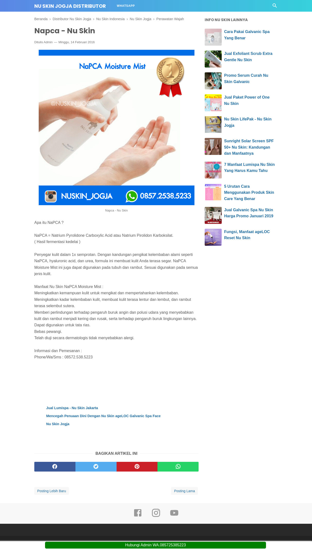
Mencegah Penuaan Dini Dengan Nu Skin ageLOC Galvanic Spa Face (103, 416)
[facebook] (54, 467)
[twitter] (96, 467)
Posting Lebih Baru (51, 491)
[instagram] (156, 516)
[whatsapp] (178, 467)
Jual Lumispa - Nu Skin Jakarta (72, 408)
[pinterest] (137, 467)
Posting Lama (184, 491)
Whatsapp (126, 6)
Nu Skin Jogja (57, 424)
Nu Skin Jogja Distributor (70, 6)
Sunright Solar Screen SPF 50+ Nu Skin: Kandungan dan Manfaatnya (249, 147)
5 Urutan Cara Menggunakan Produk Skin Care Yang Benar (249, 192)
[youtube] (174, 516)
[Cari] (275, 6)
